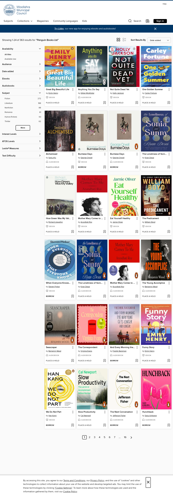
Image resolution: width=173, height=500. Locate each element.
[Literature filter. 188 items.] (23, 103)
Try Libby (59, 28)
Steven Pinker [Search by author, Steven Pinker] (54, 287)
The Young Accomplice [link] (153, 283)
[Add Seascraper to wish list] (72, 361)
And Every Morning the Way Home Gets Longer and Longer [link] (122, 347)
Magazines (43, 21)
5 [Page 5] (104, 437)
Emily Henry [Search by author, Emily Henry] (53, 93)
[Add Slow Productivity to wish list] (104, 425)
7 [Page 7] (114, 437)
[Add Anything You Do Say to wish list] (104, 103)
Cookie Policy (70, 491)
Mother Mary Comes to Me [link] (90, 218)
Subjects (8, 21)
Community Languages (65, 21)
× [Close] (148, 482)
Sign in (160, 21)
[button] (134, 21)
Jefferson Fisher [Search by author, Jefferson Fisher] (119, 416)
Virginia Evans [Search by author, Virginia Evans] (86, 351)
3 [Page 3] (94, 437)
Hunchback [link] (148, 412)
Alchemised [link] (51, 154)
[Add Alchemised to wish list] (72, 167)
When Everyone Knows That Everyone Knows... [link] (58, 283)
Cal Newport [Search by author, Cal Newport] (86, 416)
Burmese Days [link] (85, 154)
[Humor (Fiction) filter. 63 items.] (23, 116)
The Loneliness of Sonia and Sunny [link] (154, 154)
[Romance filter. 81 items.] (23, 112)
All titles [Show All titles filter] (8, 54)
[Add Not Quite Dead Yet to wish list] (137, 103)
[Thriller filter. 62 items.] (23, 121)
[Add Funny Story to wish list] (169, 361)
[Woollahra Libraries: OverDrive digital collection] (16, 10)
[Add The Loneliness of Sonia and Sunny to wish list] (169, 167)
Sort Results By (138, 40)
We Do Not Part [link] (53, 412)
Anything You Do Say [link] (88, 89)
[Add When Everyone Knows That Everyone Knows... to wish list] (72, 296)
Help (164, 4)
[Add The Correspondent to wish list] (104, 361)
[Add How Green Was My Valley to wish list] (72, 232)
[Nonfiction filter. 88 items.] (23, 107)
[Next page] (131, 437)
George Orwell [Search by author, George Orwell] (86, 158)
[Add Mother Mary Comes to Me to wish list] (104, 232)
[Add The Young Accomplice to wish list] (169, 296)
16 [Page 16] (125, 437)
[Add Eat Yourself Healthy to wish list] (137, 232)
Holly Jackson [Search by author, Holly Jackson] (118, 93)
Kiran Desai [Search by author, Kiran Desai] (149, 158)
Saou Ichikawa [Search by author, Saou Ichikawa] (151, 416)
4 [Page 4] (99, 437)
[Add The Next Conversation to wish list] (137, 425)
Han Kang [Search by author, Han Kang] (52, 416)
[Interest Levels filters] (21, 134)
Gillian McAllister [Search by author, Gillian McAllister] (87, 93)
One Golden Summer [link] (152, 89)
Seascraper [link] (51, 347)
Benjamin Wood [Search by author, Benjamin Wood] (151, 287)
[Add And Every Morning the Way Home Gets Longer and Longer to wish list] (137, 361)
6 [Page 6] (109, 437)
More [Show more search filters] (23, 128)
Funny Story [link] (148, 347)
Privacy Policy (97, 480)
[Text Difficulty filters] (21, 155)
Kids (84, 21)
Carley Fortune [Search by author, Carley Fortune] (151, 93)
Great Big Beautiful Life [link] (57, 89)
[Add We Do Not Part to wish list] (72, 425)
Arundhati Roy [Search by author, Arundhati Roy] (86, 222)
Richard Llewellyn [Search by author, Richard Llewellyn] (55, 222)
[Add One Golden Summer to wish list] (169, 103)
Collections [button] (25, 21)
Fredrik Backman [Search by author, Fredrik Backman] (119, 351)
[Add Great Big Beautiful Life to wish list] (72, 103)
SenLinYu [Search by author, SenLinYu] (52, 158)
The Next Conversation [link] (121, 412)
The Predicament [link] (150, 218)
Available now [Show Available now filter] (10, 59)
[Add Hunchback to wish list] (169, 425)
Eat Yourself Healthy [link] (120, 218)
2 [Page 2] (89, 437)
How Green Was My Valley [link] (58, 218)
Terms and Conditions (74, 480)
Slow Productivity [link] (86, 412)
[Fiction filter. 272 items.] (23, 98)
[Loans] (147, 21)
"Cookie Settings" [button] (63, 487)
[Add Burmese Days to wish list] (104, 167)
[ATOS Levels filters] (21, 141)
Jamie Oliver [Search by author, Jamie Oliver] (118, 222)
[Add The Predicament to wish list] (169, 232)
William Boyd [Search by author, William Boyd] (150, 222)
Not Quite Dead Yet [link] (119, 89)
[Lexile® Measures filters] (21, 148)
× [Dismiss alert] (155, 29)
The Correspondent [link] (87, 347)
